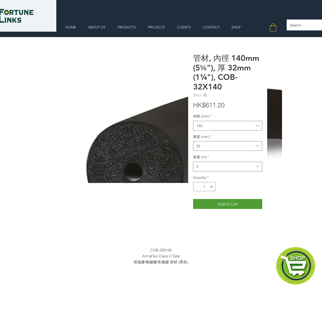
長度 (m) (201, 157)
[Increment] (212, 186)
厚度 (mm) (202, 136)
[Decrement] (197, 186)
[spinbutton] (204, 186)
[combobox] (227, 126)
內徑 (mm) (202, 116)
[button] (273, 27)
